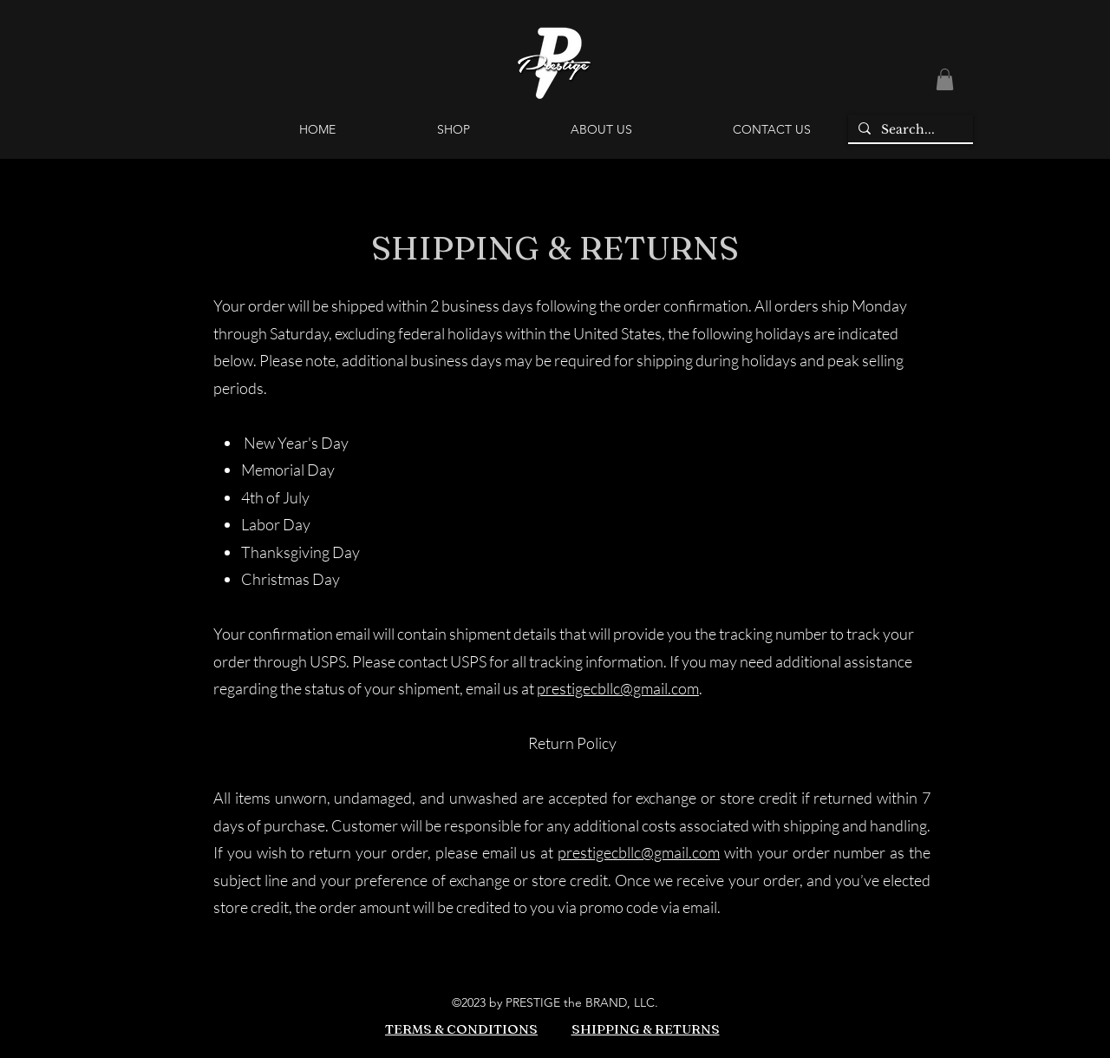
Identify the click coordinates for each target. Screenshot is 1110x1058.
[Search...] (909, 130)
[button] (945, 79)
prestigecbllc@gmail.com (618, 688)
